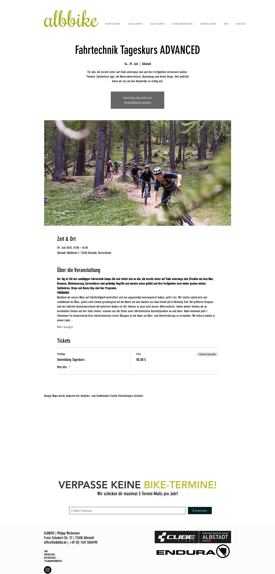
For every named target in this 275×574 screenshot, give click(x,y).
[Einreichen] (200, 510)
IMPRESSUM (49, 554)
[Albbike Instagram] (47, 570)
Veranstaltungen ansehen (137, 102)
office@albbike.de (55, 542)
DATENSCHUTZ (50, 557)
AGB (46, 551)
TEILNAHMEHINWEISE (53, 561)
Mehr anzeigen (65, 327)
